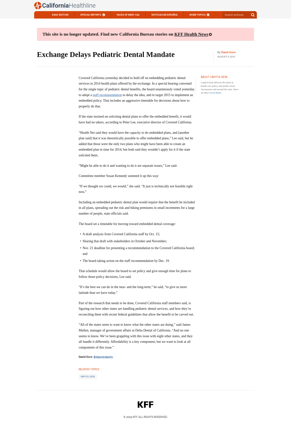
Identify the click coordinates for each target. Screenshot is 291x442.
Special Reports (90, 14)
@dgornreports (103, 356)
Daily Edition (60, 14)
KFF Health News (191, 34)
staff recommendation (107, 95)
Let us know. (215, 92)
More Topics (197, 14)
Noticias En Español (164, 14)
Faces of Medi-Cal (128, 14)
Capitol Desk (88, 376)
